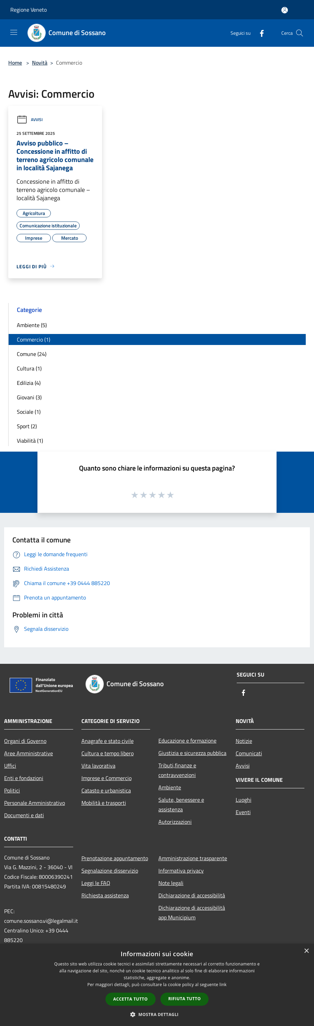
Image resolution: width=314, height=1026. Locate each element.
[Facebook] (259, 32)
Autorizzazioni (175, 822)
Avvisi (29, 119)
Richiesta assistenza (105, 895)
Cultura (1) (29, 368)
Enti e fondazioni (23, 778)
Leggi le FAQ (95, 883)
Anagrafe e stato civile (107, 741)
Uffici (10, 766)
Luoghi (243, 800)
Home (15, 62)
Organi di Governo (25, 741)
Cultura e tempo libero (107, 753)
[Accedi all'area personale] (284, 10)
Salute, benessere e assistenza (181, 804)
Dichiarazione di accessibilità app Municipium (191, 912)
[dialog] (157, 985)
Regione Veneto (28, 10)
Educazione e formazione (187, 740)
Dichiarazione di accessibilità (191, 895)
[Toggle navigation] (14, 32)
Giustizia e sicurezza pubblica (192, 753)
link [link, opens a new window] (223, 984)
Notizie (244, 741)
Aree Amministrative (28, 753)
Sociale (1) (29, 412)
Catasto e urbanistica (106, 790)
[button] (157, 1014)
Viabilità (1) (30, 440)
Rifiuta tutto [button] (184, 999)
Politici (12, 790)
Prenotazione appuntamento (114, 858)
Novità (39, 62)
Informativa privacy (181, 870)
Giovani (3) (29, 397)
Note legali (170, 883)
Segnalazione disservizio (109, 870)
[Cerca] (299, 33)
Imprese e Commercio (106, 778)
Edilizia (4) (29, 383)
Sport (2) (27, 426)
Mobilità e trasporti (103, 803)
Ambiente (169, 787)
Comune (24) (31, 354)
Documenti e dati (24, 815)
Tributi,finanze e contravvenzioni (177, 770)
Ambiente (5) (32, 325)
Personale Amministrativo (34, 803)
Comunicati (249, 753)
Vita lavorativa (98, 766)
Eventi (243, 812)
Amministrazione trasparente (192, 858)
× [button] (306, 951)
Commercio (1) (33, 339)
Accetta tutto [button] (130, 999)
